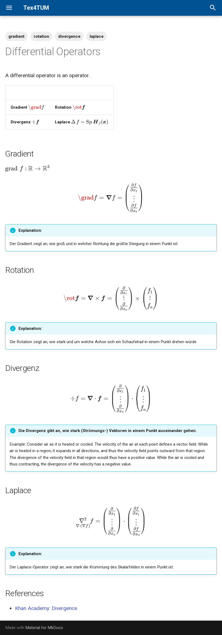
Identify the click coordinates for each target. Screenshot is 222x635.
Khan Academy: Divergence (46, 608)
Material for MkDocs (44, 627)
